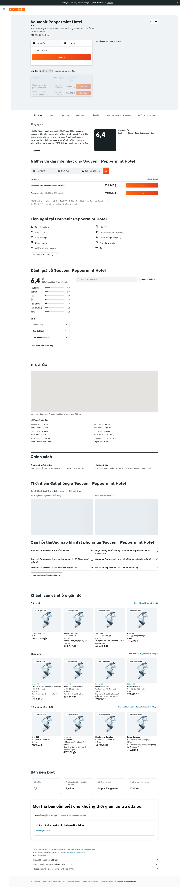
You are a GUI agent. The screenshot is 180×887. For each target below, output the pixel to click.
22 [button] (80, 84)
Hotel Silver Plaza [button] (71, 633)
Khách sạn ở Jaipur (43, 831)
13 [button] (68, 78)
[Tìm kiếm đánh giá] (108, 279)
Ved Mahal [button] (68, 739)
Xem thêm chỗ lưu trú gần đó (146, 603)
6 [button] (67, 72)
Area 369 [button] (131, 633)
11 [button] (56, 78)
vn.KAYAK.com (35, 882)
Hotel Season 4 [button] (133, 686)
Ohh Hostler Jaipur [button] (103, 686)
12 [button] (62, 78)
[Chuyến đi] (4, 52)
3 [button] (49, 72)
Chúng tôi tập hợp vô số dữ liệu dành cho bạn (95, 864)
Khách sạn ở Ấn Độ (74, 882)
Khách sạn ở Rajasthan (90, 882)
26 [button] (62, 90)
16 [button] (86, 78)
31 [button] (50, 96)
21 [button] (74, 84)
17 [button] (50, 84)
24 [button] (50, 90)
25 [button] (56, 90)
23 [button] (86, 84)
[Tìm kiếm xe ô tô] (4, 27)
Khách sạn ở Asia (58, 882)
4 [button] (55, 72)
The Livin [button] (99, 633)
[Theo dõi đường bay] (4, 39)
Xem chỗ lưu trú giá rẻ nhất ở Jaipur (143, 654)
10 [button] (50, 78)
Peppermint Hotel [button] (39, 633)
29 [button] (80, 90)
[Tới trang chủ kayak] (17, 9)
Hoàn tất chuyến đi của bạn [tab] (46, 815)
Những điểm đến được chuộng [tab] (73, 815)
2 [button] (85, 66)
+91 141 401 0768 (38, 31)
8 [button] (79, 72)
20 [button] (68, 84)
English (110, 3)
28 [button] (74, 90)
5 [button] (61, 72)
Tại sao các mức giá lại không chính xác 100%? (95, 868)
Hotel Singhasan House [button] (73, 686)
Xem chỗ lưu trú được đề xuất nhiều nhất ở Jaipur (138, 707)
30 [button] (86, 90)
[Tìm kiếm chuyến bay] (4, 16)
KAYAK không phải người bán (95, 859)
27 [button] (68, 90)
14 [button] (74, 78)
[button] (177, 2)
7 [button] (73, 72)
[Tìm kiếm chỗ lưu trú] (4, 22)
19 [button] (62, 84)
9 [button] (85, 72)
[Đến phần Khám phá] (4, 34)
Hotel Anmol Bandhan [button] (104, 737)
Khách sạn (46, 882)
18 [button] (56, 84)
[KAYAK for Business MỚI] (4, 45)
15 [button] (80, 78)
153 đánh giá (44, 35)
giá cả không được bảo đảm (76, 852)
